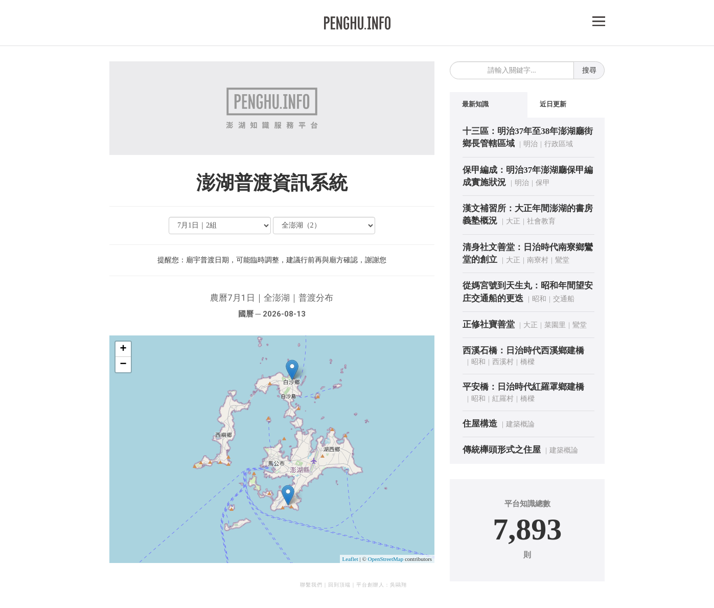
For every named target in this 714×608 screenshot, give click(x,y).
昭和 (539, 299)
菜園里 (555, 325)
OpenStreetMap (386, 559)
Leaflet (350, 559)
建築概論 (520, 424)
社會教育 (541, 221)
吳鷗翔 (398, 585)
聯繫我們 (311, 585)
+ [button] (123, 349)
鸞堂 (562, 260)
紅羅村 (503, 398)
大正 (513, 221)
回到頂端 (339, 585)
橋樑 (527, 362)
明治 (530, 144)
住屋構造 (480, 424)
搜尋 (589, 70)
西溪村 (503, 362)
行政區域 (558, 144)
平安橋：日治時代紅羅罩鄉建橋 (523, 387)
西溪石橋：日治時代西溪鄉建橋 (523, 350)
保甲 (543, 183)
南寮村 (537, 260)
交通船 (563, 299)
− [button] (123, 364)
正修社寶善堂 (489, 324)
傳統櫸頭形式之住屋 (502, 450)
